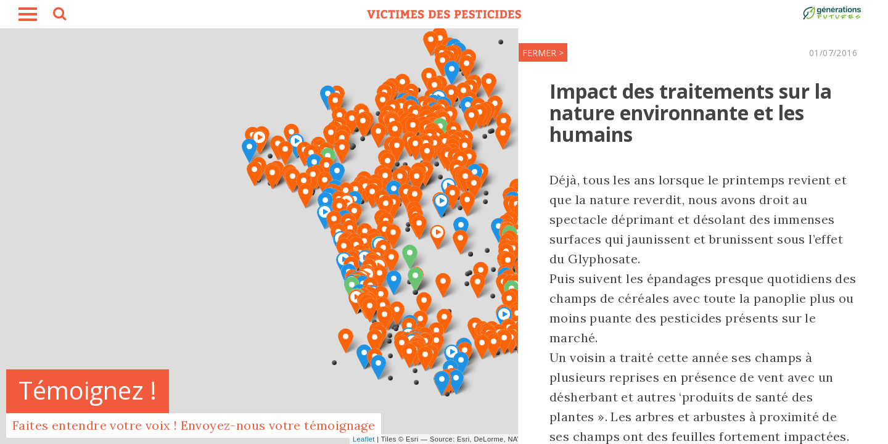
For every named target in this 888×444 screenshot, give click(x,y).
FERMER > (543, 53)
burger (27, 14)
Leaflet (364, 439)
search (58, 15)
